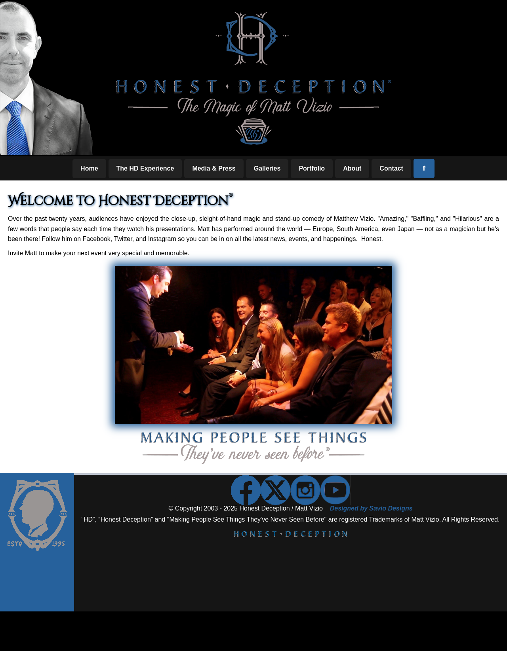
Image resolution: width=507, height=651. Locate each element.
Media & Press (213, 168)
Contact (391, 168)
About (352, 168)
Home (89, 168)
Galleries (267, 168)
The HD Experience (145, 168)
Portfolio (312, 168)
